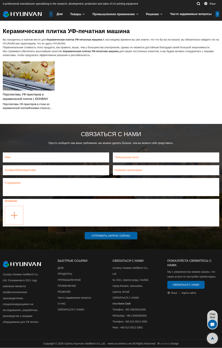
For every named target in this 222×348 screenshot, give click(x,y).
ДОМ (61, 268)
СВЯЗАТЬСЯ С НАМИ (71, 309)
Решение (152, 14)
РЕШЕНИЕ (64, 291)
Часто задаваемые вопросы (191, 14)
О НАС (62, 303)
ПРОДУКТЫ (65, 274)
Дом (60, 14)
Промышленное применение (113, 14)
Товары (75, 14)
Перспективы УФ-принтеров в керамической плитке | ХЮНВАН (25, 96)
